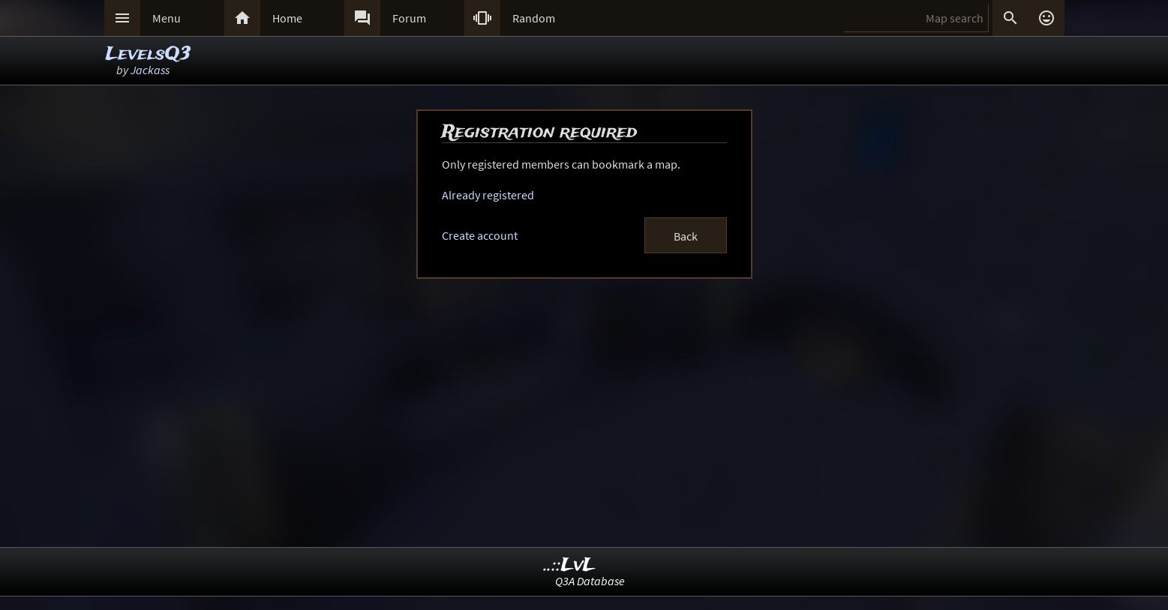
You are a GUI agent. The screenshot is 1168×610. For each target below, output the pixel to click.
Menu (166, 17)
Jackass (150, 69)
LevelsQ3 (148, 54)
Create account (480, 235)
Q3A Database (590, 580)
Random (533, 17)
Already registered (488, 194)
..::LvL (570, 565)
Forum (409, 17)
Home (287, 17)
